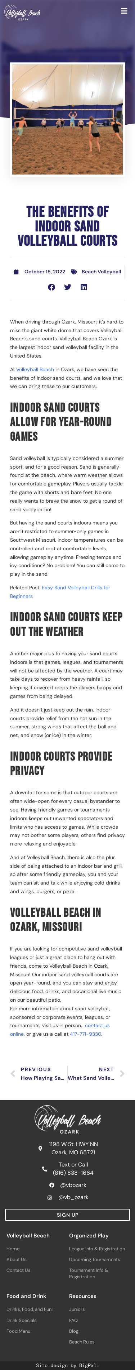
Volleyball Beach (35, 369)
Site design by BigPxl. (67, 1365)
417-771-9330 (85, 1034)
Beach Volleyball (101, 271)
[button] (51, 287)
